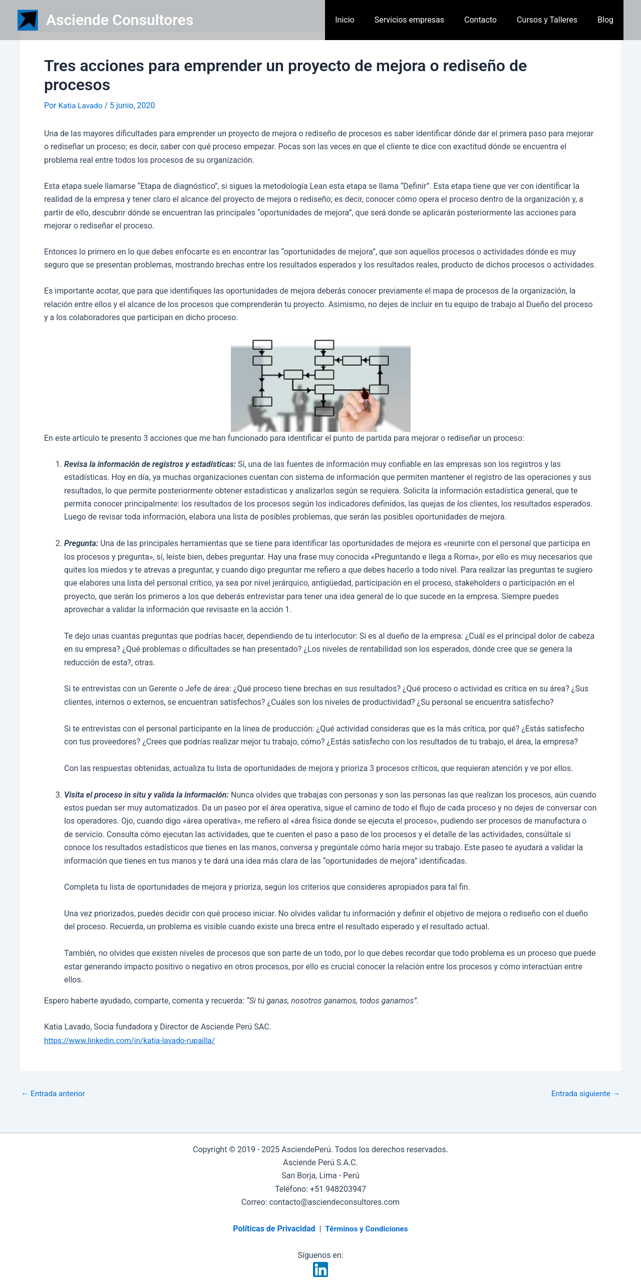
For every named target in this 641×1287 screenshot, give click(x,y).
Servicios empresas (423, 20)
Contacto (490, 20)
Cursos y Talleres (553, 20)
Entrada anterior (54, 1094)
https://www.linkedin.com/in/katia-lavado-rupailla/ (133, 1040)
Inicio (362, 20)
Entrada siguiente (584, 1094)
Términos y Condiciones (366, 1228)
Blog (607, 20)
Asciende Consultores (119, 20)
